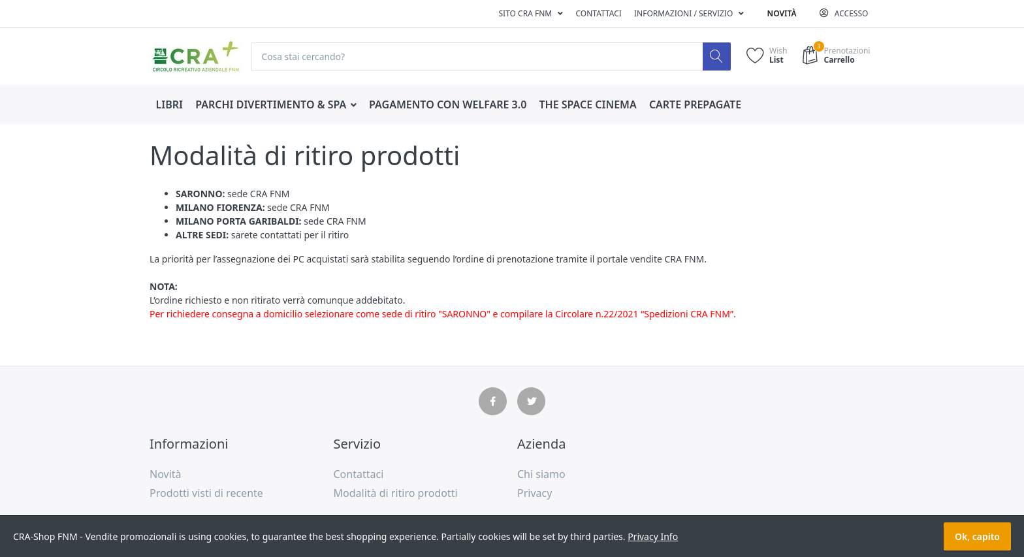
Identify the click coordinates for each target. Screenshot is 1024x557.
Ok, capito (977, 536)
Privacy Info (653, 536)
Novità (782, 13)
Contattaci (598, 13)
